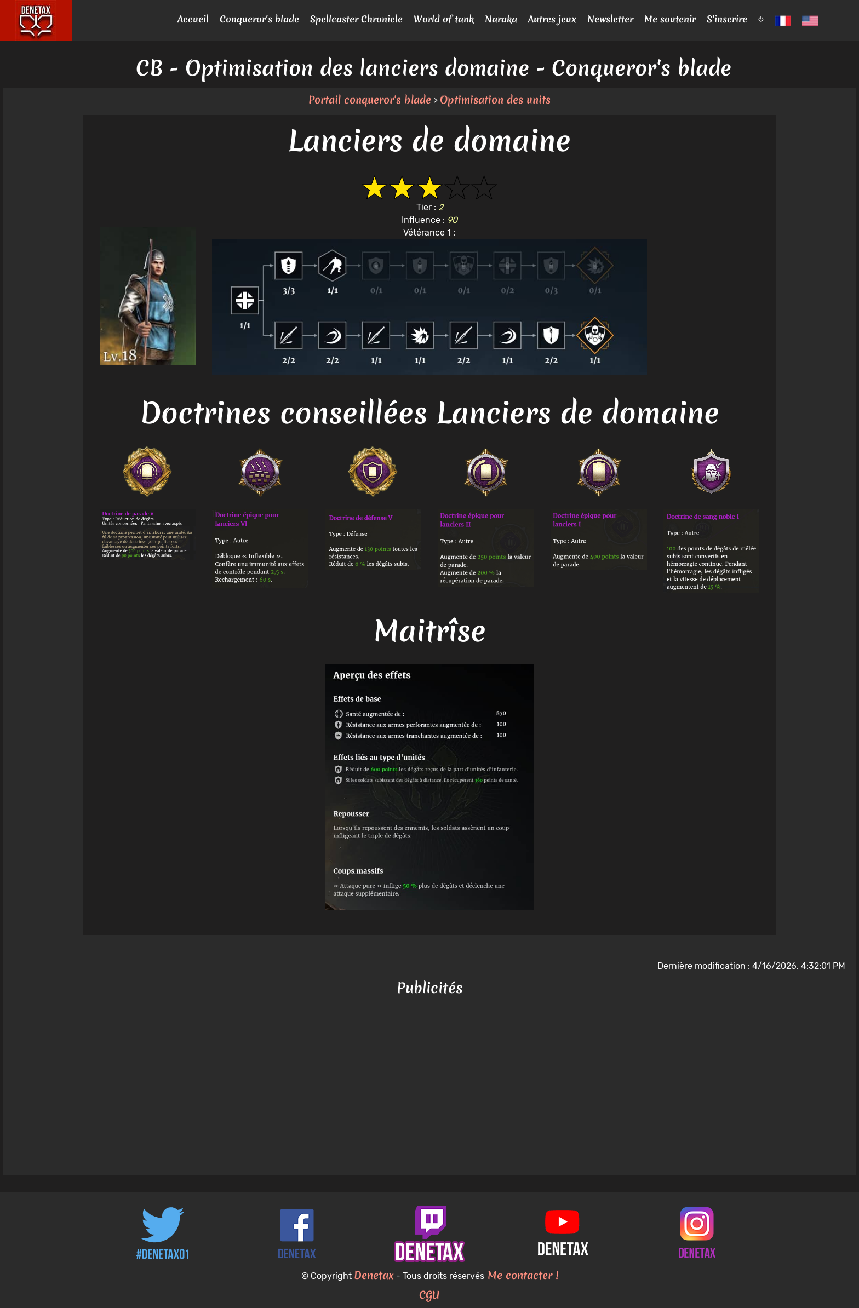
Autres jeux (552, 19)
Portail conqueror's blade (369, 100)
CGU (429, 1295)
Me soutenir (670, 19)
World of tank (444, 19)
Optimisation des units (495, 100)
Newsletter (610, 19)
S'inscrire (727, 19)
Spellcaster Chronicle (356, 19)
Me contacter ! (521, 1275)
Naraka (501, 19)
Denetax (374, 1275)
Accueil (193, 19)
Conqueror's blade (259, 19)
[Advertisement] (429, 1087)
